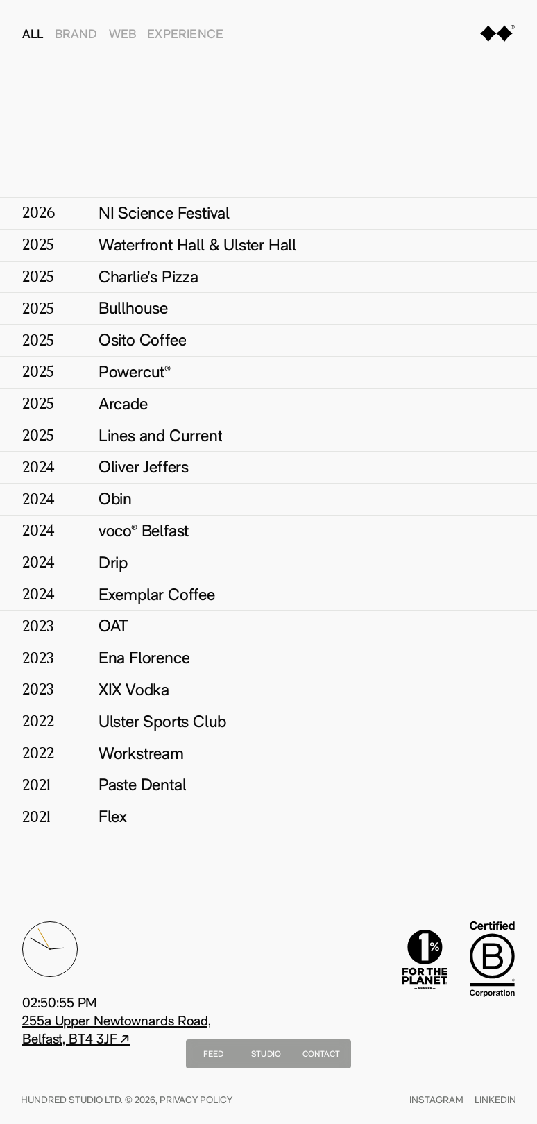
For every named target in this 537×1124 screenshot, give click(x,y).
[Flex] (268, 817)
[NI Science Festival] (268, 213)
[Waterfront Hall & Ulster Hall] (268, 245)
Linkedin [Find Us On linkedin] (494, 1099)
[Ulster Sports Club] (268, 722)
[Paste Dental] (268, 785)
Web (123, 33)
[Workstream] (268, 753)
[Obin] (268, 499)
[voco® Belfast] (268, 531)
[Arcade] (268, 404)
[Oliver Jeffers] (268, 467)
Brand (76, 33)
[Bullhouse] (268, 308)
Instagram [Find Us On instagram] (435, 1099)
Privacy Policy (197, 1099)
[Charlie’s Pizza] (268, 277)
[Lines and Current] (268, 436)
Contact (321, 1054)
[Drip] (268, 563)
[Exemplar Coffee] (268, 595)
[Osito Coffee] (268, 340)
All (33, 33)
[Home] (497, 35)
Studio (266, 1054)
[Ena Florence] (268, 658)
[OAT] (268, 626)
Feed (213, 1054)
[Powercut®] (268, 372)
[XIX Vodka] (268, 690)
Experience (185, 33)
